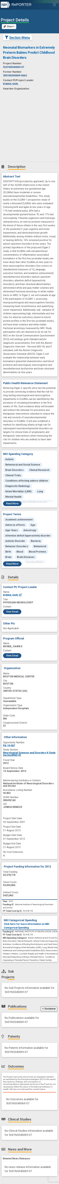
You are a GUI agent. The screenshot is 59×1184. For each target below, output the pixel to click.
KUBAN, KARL (12, 595)
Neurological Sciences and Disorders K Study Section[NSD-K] (29, 754)
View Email (12, 611)
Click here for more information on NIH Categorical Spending (26, 926)
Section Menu (17, 37)
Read (12, 503)
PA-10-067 (9, 745)
